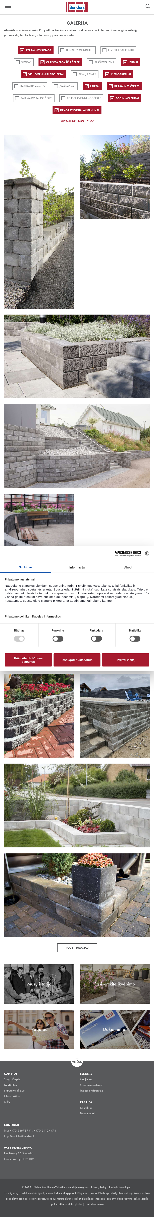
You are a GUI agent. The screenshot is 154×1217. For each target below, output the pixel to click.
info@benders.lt (25, 1136)
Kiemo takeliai (121, 74)
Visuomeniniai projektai (46, 74)
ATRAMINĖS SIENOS (38, 50)
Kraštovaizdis (104, 62)
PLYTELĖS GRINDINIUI (121, 50)
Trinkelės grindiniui (79, 50)
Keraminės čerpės (127, 86)
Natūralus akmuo (32, 86)
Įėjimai (133, 62)
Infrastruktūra (12, 1096)
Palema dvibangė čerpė (36, 98)
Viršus (77, 1062)
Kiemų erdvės (87, 74)
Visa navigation (8, 7)
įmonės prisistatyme (91, 1091)
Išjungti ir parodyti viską (77, 120)
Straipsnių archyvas (91, 1085)
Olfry (7, 1102)
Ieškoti (148, 7)
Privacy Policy (98, 1187)
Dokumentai (87, 1113)
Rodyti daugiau (77, 947)
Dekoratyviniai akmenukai (79, 110)
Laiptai (94, 86)
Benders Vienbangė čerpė (84, 98)
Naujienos (86, 1079)
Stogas (26, 62)
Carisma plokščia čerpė (63, 62)
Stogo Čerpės (12, 1079)
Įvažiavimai (67, 86)
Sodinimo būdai (127, 98)
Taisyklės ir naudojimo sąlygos (71, 1187)
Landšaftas (10, 1085)
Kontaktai (86, 1108)
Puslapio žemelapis (119, 1187)
